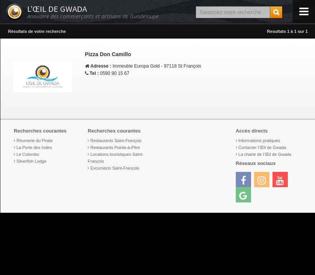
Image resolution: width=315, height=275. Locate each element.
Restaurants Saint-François (115, 140)
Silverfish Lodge (31, 161)
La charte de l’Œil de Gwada (264, 154)
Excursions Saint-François (114, 168)
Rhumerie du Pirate (34, 140)
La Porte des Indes (34, 147)
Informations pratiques (259, 140)
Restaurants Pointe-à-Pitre (115, 147)
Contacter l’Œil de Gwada (262, 147)
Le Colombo (27, 154)
